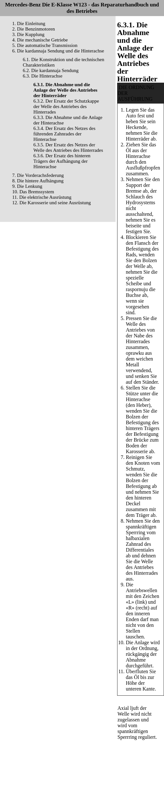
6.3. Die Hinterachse (42, 75)
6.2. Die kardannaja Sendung (51, 70)
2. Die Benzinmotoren (33, 29)
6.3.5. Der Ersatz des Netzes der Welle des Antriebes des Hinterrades (68, 147)
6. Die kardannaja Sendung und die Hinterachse (58, 50)
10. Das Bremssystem (33, 191)
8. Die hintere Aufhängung (38, 180)
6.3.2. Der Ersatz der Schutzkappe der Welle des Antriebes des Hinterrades (66, 106)
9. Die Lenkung (27, 186)
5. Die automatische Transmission (44, 45)
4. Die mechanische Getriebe (40, 39)
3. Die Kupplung (28, 34)
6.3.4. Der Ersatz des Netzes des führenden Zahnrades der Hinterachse (64, 134)
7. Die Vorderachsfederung (38, 175)
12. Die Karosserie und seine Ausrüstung (51, 202)
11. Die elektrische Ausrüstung (41, 197)
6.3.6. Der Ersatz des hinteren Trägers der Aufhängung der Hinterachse (62, 161)
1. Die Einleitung (28, 23)
